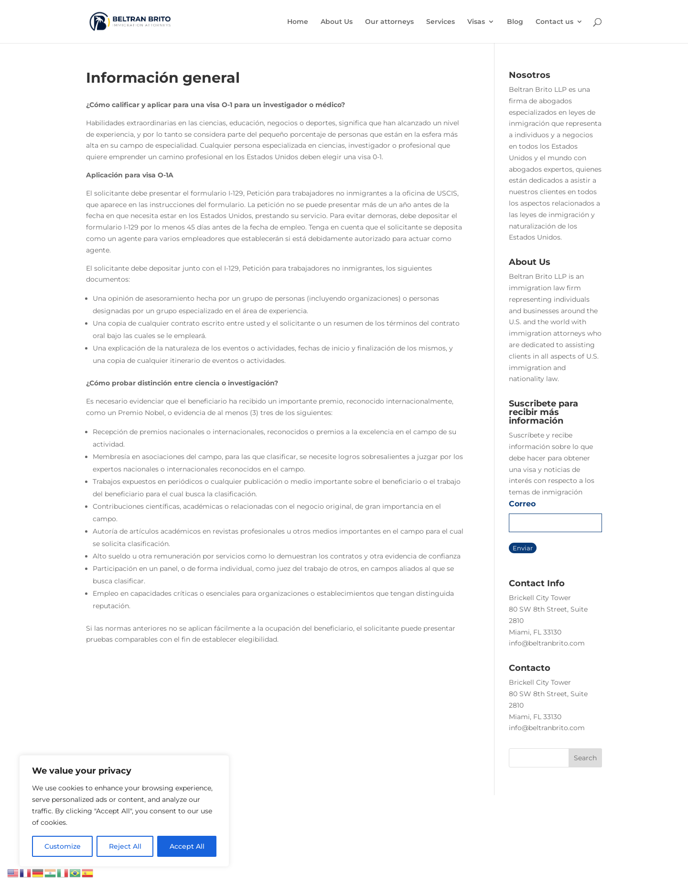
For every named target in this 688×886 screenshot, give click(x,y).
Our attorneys (389, 22)
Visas (476, 22)
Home (297, 22)
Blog (515, 22)
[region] (124, 811)
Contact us (554, 22)
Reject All (125, 846)
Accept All (187, 846)
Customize (62, 846)
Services (440, 22)
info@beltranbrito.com (547, 643)
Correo (522, 503)
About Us (337, 22)
